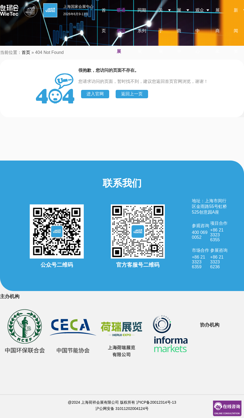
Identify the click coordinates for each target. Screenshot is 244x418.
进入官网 (95, 94)
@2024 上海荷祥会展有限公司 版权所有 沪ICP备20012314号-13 (122, 402)
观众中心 (199, 31)
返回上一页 (132, 94)
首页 (104, 20)
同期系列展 (142, 31)
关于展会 (161, 41)
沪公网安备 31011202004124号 (122, 408)
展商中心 (179, 41)
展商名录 (217, 41)
